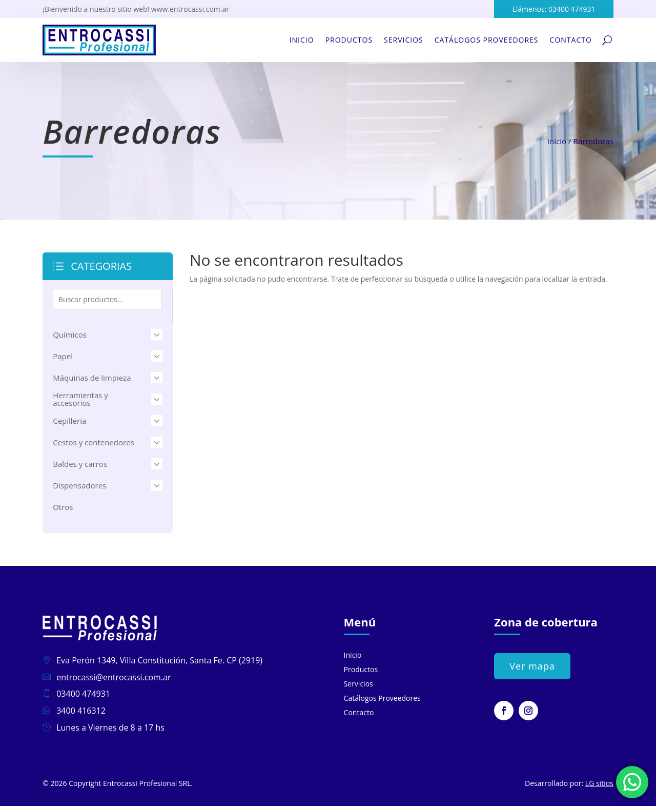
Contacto (571, 40)
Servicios (403, 40)
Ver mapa (532, 666)
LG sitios (599, 783)
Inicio (302, 40)
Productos (349, 40)
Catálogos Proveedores (487, 40)
